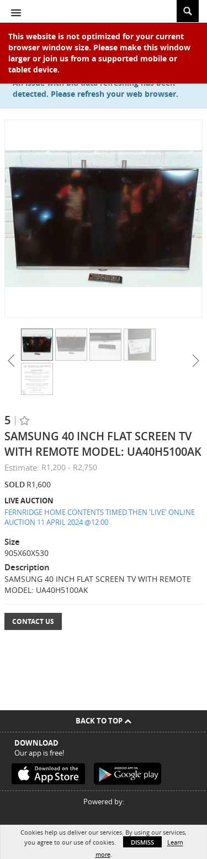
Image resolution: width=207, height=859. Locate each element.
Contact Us (33, 621)
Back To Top (103, 721)
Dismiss (142, 842)
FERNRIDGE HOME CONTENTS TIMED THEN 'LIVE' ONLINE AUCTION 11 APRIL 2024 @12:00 (99, 517)
